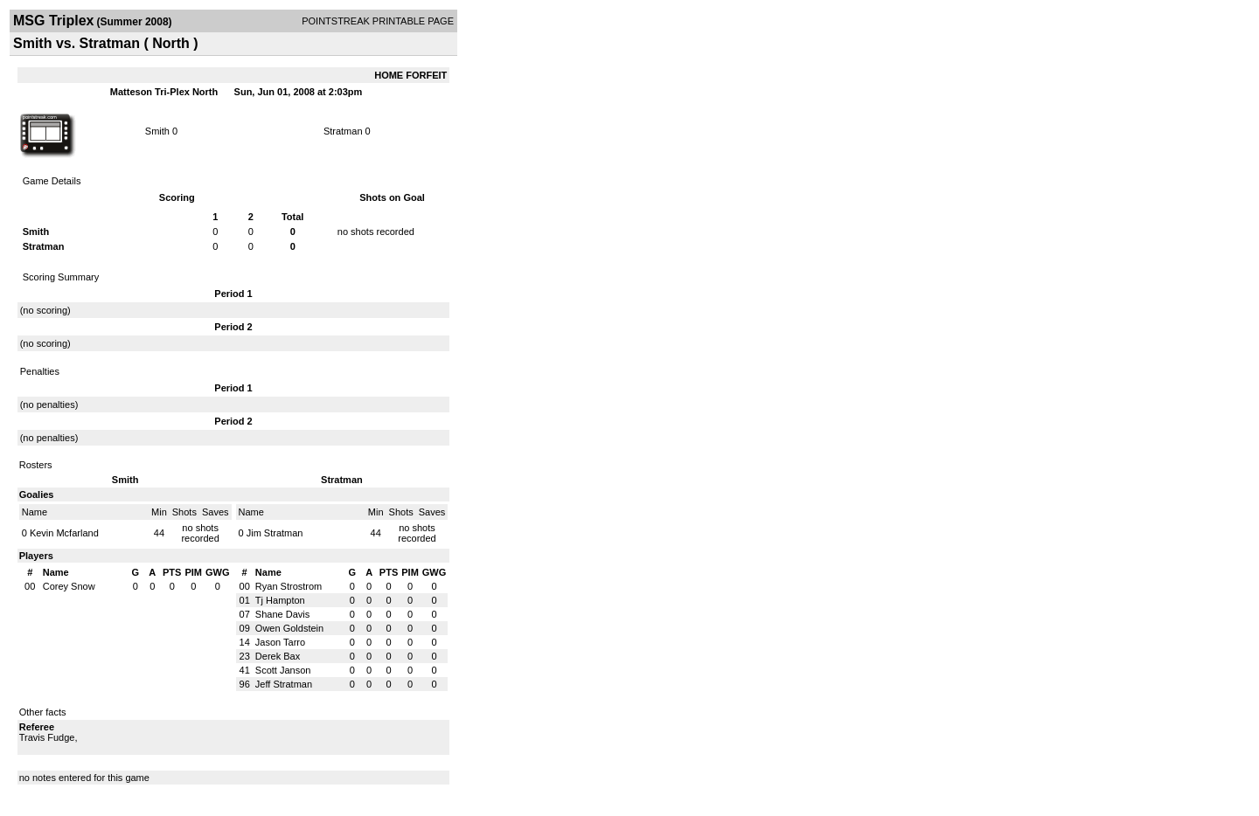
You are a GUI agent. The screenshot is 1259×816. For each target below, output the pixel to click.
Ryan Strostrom (288, 586)
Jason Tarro (280, 642)
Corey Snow (69, 586)
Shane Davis (282, 614)
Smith (157, 131)
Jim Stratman (275, 533)
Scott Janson (283, 670)
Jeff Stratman (283, 684)
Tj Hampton (280, 600)
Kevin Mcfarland (64, 533)
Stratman (343, 131)
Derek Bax (277, 656)
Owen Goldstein (289, 628)
